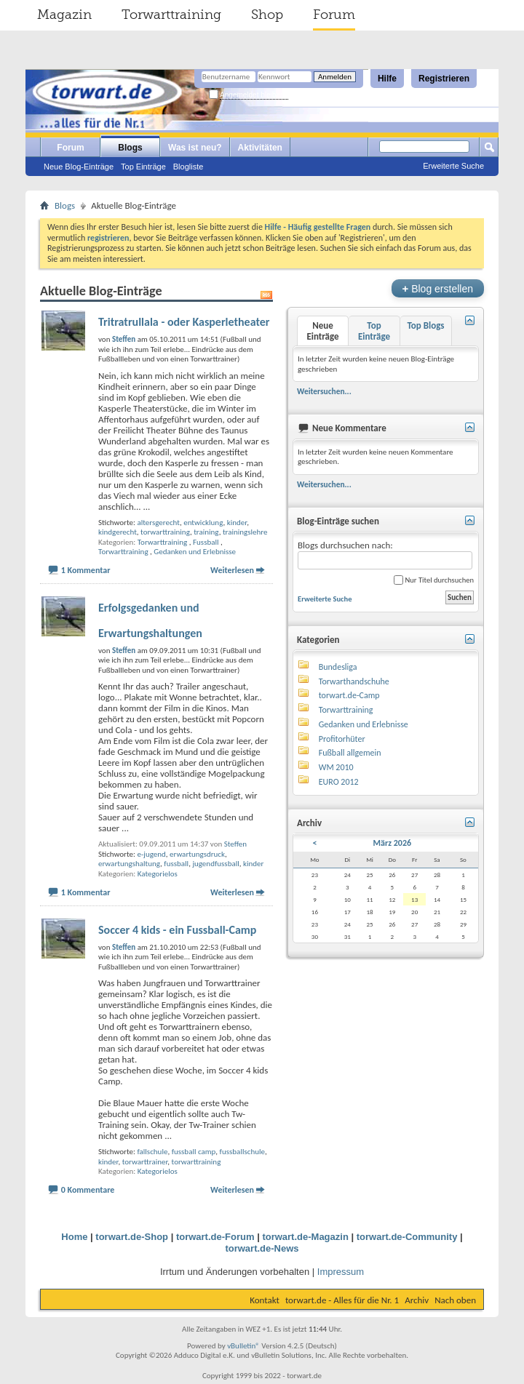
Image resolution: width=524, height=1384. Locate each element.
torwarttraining (165, 532)
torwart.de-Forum (215, 1236)
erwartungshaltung (129, 863)
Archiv (417, 1300)
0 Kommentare (88, 1190)
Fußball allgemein (350, 753)
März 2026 (392, 843)
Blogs (130, 148)
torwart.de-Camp (349, 695)
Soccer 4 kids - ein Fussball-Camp (177, 930)
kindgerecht (117, 532)
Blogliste (188, 166)
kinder (237, 522)
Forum (334, 15)
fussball (176, 863)
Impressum (340, 1271)
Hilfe (387, 78)
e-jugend (151, 854)
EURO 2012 (339, 782)
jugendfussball (215, 863)
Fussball (206, 542)
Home (74, 1236)
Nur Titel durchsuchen (434, 580)
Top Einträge (143, 166)
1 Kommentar (86, 570)
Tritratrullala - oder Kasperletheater (184, 322)
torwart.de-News (261, 1248)
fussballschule (242, 1151)
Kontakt (264, 1300)
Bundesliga (338, 667)
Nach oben (455, 1300)
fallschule (152, 1151)
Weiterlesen (232, 570)
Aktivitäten (260, 148)
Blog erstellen (437, 288)
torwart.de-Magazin (305, 1236)
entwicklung (203, 522)
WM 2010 (336, 767)
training (206, 532)
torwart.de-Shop (131, 1236)
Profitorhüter (342, 739)
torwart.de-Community (407, 1236)
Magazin (64, 15)
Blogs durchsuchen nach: (385, 554)
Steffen (235, 844)
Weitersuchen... (324, 391)
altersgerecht (158, 522)
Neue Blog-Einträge (79, 166)
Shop (267, 15)
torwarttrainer (145, 1162)
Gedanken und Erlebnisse (195, 551)
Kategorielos (158, 874)
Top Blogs (425, 325)
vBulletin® (243, 1346)
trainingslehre (245, 532)
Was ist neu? (195, 148)
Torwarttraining (171, 15)
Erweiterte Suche (453, 165)
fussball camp (194, 1151)
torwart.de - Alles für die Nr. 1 (342, 1300)
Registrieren (443, 78)
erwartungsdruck (197, 854)
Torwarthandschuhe (354, 681)
